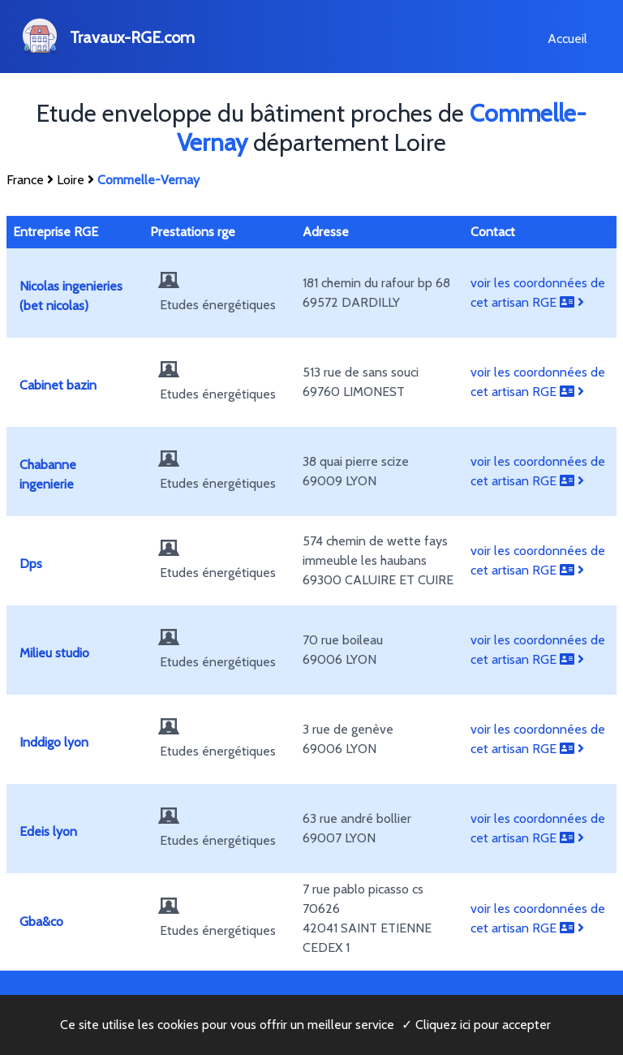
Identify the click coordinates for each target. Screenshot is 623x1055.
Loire (70, 179)
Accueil (567, 38)
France (25, 179)
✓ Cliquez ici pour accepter (476, 1024)
